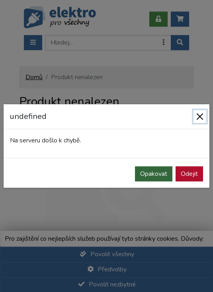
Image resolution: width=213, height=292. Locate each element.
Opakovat (153, 173)
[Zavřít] (199, 116)
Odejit (189, 173)
